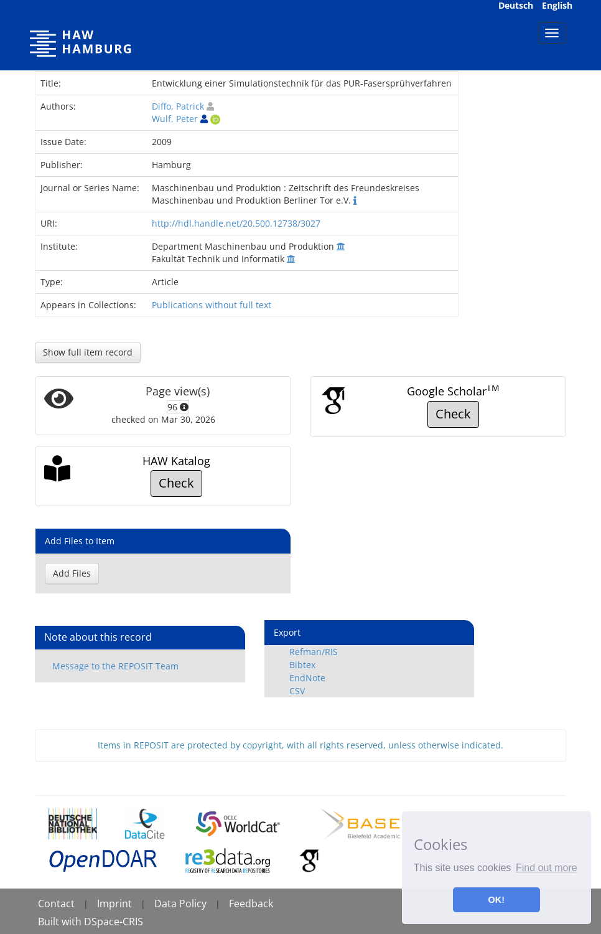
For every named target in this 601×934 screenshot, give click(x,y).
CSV (297, 691)
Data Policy (180, 903)
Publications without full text (211, 305)
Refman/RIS (313, 652)
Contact (56, 903)
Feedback (251, 903)
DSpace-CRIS (113, 921)
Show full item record (88, 352)
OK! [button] (496, 900)
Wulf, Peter (175, 119)
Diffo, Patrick (178, 106)
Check (453, 413)
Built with (61, 921)
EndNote (307, 678)
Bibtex (302, 665)
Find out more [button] (546, 867)
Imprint (114, 903)
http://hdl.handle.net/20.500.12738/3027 (236, 223)
